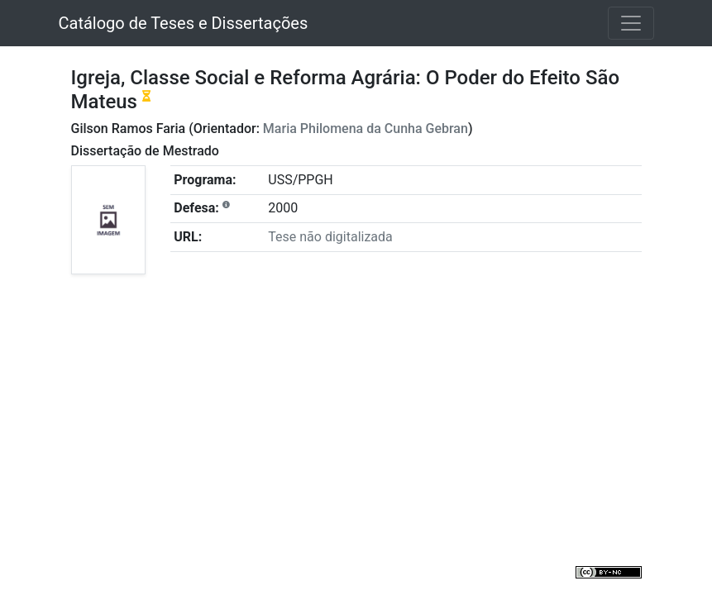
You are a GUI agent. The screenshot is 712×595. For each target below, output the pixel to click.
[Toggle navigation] (631, 23)
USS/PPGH (300, 180)
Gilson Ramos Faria (128, 128)
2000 (283, 208)
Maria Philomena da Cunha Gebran (365, 128)
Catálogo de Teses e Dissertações (183, 23)
